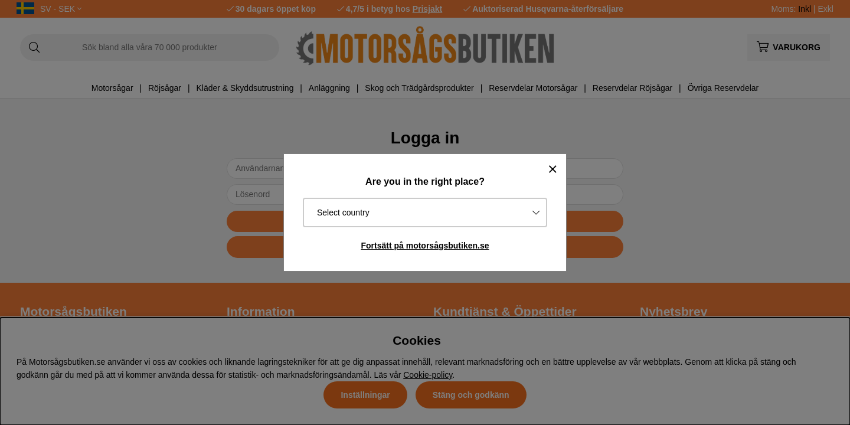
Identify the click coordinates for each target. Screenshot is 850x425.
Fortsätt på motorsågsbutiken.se (425, 245)
